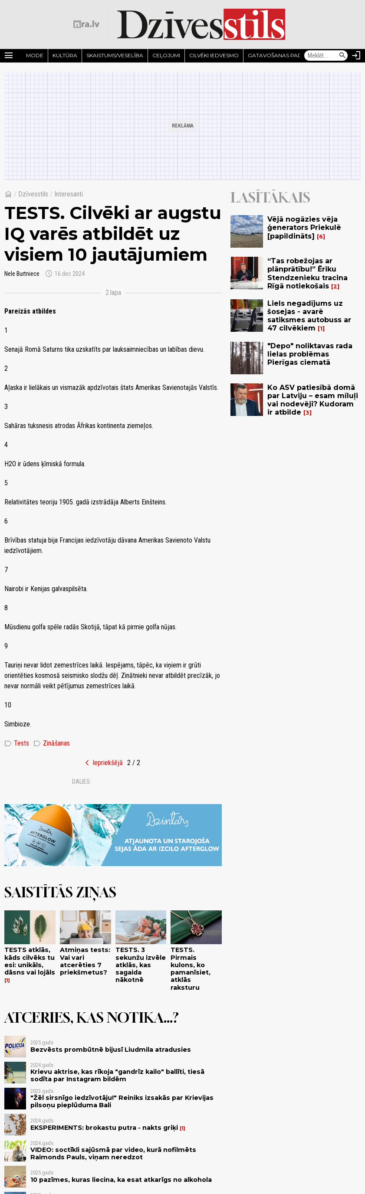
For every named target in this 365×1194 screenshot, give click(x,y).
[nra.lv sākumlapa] (86, 24)
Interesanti (68, 194)
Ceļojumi (166, 55)
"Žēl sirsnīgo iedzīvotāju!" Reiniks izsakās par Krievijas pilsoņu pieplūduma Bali (122, 1101)
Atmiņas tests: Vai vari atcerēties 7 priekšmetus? (85, 961)
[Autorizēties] (356, 55)
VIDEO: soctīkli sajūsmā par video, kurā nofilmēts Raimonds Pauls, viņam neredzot (113, 1153)
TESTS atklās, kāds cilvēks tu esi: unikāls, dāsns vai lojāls (29, 961)
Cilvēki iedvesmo (214, 55)
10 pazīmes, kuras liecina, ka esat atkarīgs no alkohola (121, 1180)
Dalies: (81, 781)
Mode (34, 55)
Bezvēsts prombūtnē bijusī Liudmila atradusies (110, 1049)
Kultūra (65, 55)
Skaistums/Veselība (114, 55)
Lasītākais (270, 197)
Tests (16, 743)
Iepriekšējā (107, 763)
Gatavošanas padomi (280, 55)
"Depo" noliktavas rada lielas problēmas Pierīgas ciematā (309, 354)
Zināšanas (51, 743)
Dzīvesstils (33, 194)
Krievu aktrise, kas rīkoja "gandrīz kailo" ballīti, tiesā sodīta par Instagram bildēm (117, 1075)
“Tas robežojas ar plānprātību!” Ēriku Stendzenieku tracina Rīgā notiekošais (307, 273)
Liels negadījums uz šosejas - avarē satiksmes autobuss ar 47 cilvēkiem (309, 316)
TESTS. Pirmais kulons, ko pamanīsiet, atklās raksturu (190, 968)
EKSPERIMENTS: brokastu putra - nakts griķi (104, 1128)
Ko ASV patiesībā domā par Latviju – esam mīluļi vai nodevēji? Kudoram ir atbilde (312, 400)
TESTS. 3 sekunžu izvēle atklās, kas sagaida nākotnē (140, 965)
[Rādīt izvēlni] (8, 55)
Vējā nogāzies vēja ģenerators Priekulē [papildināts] (304, 227)
